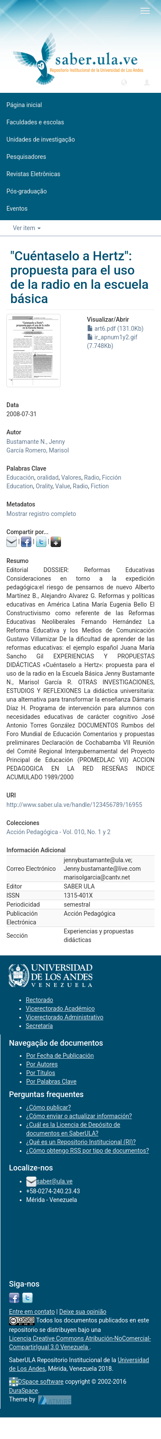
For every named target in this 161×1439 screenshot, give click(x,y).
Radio (92, 477)
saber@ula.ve (54, 1181)
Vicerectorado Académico (60, 1008)
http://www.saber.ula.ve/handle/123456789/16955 (74, 804)
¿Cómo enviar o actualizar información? (79, 1116)
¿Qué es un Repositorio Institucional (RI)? (81, 1142)
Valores (71, 477)
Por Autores (42, 1064)
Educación (20, 477)
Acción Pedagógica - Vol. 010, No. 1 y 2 (58, 832)
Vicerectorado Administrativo (64, 1017)
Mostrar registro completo (41, 513)
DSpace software (41, 1381)
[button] (124, 82)
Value (62, 486)
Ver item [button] (27, 228)
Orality (44, 486)
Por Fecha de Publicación (60, 1055)
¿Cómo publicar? (48, 1107)
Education (19, 486)
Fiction (100, 486)
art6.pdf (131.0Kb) (115, 328)
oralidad (47, 477)
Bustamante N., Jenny (35, 441)
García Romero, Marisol (37, 450)
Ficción (111, 477)
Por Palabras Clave (51, 1081)
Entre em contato (32, 1311)
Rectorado (39, 999)
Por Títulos (40, 1072)
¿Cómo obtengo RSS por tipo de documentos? (87, 1150)
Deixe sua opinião (82, 1311)
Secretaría (39, 1025)
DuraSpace (23, 1390)
